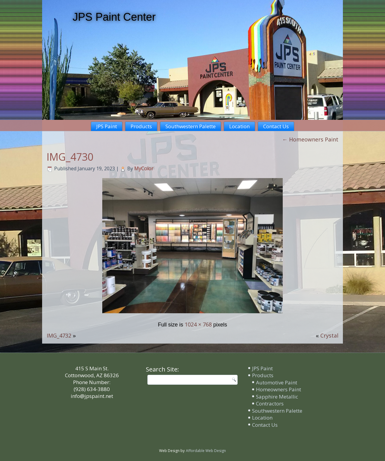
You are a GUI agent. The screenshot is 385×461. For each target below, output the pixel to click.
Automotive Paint (276, 382)
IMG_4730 (70, 157)
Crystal (329, 335)
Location (239, 126)
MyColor (143, 168)
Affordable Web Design (206, 450)
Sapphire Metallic (277, 396)
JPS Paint (106, 126)
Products (141, 126)
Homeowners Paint (310, 139)
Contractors (270, 403)
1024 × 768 (198, 324)
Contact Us (276, 126)
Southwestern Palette (190, 126)
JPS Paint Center (114, 17)
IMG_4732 (59, 335)
